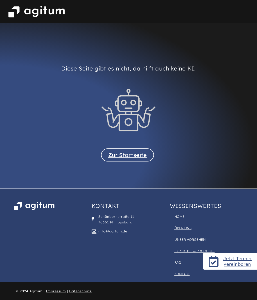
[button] (10, 290)
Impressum (56, 291)
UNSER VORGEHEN (190, 239)
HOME (179, 216)
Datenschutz (80, 291)
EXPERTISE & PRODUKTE (194, 251)
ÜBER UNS (183, 228)
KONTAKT (182, 274)
